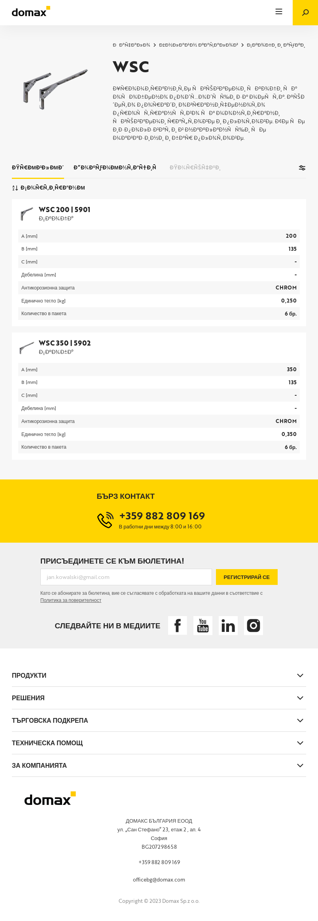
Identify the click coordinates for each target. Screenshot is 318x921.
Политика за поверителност (70, 599)
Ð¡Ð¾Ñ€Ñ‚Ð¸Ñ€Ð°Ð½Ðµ (48, 188)
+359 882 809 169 (159, 862)
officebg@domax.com (159, 879)
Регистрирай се (247, 577)
